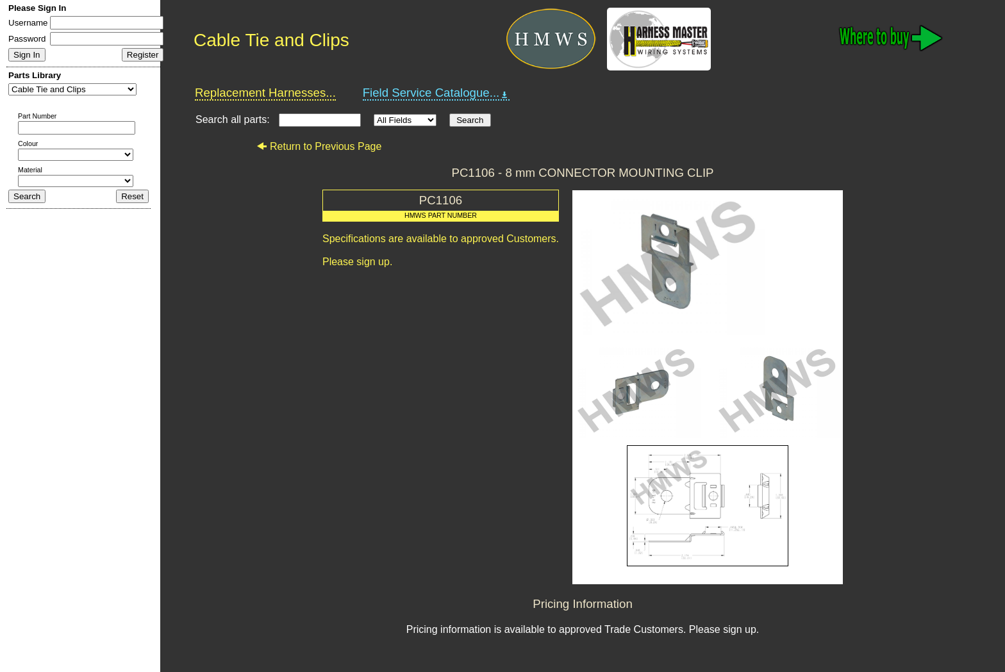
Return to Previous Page (318, 146)
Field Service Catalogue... (436, 93)
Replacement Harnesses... (265, 92)
